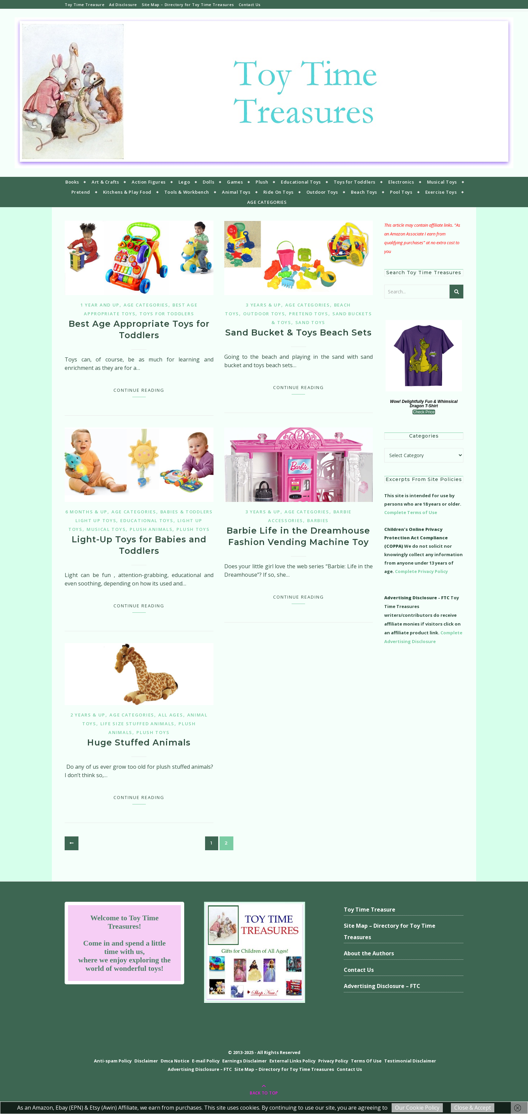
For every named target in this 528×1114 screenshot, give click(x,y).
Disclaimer (146, 1061)
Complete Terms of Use (410, 512)
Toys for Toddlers (354, 182)
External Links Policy (292, 1061)
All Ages (170, 715)
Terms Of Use (366, 1061)
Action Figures (148, 182)
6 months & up (86, 512)
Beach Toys (364, 192)
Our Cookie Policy (417, 1107)
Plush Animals (151, 529)
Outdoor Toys (322, 192)
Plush (262, 182)
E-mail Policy (206, 1061)
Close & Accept (472, 1107)
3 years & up (263, 305)
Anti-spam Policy (113, 1061)
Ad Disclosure (123, 4)
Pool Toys (401, 192)
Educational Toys (301, 182)
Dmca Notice (175, 1061)
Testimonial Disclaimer (410, 1061)
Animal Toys (236, 192)
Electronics (401, 182)
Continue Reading (138, 390)
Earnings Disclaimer (244, 1061)
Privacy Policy (333, 1061)
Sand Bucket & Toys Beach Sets (298, 332)
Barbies (318, 520)
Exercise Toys (441, 192)
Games (235, 182)
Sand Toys (310, 322)
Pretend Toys (308, 314)
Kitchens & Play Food (127, 192)
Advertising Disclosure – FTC (382, 986)
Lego (184, 182)
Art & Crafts (105, 182)
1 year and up (100, 305)
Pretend (80, 192)
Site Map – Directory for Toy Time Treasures (188, 4)
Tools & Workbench (186, 192)
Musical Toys (442, 182)
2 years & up (87, 715)
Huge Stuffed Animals (139, 742)
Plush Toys (192, 529)
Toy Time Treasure (84, 4)
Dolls (208, 182)
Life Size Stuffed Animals (137, 724)
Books (72, 182)
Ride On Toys (278, 192)
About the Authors (369, 953)
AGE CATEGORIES (267, 202)
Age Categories (146, 305)
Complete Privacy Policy (421, 571)
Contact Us (250, 4)
